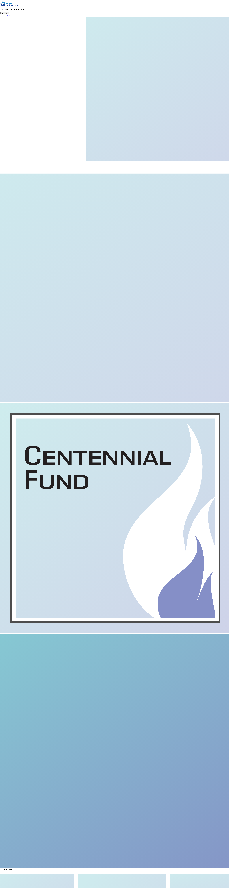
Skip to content (3, 0)
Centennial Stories (6, 15)
